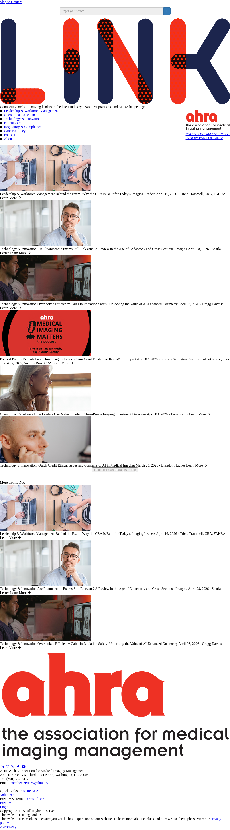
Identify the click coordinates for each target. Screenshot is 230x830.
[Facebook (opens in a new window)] (18, 767)
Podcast (9, 135)
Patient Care (13, 123)
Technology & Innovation (22, 119)
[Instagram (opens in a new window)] (7, 767)
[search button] (166, 11)
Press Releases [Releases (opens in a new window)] (29, 791)
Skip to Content (11, 2)
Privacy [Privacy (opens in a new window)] (5, 803)
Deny (12, 827)
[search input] (112, 11)
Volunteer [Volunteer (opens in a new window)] (7, 795)
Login (4, 807)
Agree (4, 827)
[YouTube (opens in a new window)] (23, 767)
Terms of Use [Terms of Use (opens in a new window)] (34, 799)
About (8, 139)
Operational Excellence (20, 115)
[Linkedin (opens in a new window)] (2, 767)
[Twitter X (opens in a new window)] (13, 767)
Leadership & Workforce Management (31, 111)
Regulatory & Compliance (22, 127)
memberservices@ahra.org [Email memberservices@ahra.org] (29, 783)
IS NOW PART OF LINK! (208, 136)
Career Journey (15, 131)
